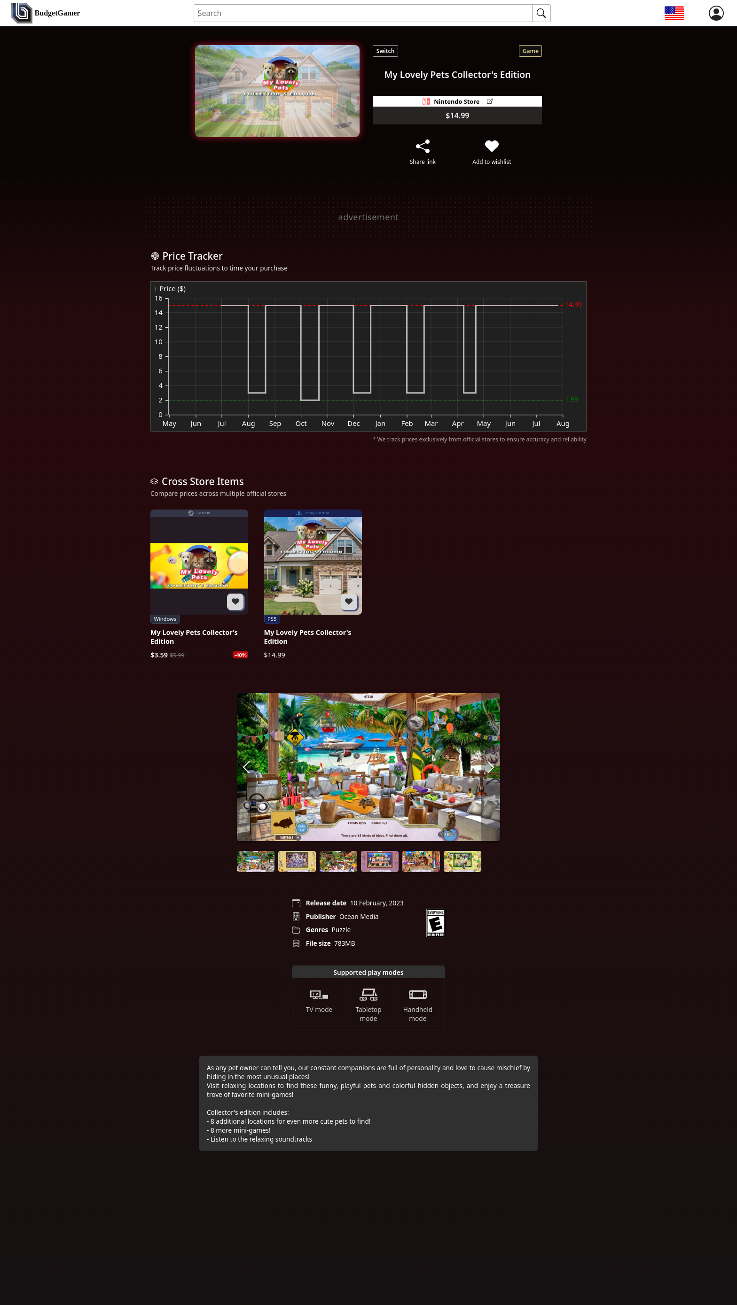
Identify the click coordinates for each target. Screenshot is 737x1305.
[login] (716, 13)
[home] (45, 13)
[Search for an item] (363, 13)
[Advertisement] (368, 217)
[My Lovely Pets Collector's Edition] (199, 584)
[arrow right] (490, 768)
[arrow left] (246, 768)
